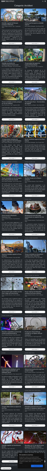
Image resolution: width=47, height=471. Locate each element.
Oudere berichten (6, 468)
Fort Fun (11, 429)
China (30, 199)
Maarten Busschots (8, 410)
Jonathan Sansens (31, 181)
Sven (5, 448)
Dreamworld (35, 237)
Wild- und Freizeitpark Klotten (16, 122)
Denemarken (8, 161)
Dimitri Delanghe (31, 26)
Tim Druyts (7, 105)
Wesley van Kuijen (31, 105)
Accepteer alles (37, 465)
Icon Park (31, 161)
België (30, 352)
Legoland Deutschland (37, 85)
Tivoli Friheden (14, 161)
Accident (3, 46)
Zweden (35, 46)
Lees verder (12, 43)
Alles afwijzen (25, 465)
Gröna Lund (31, 46)
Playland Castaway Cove (11, 237)
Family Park (8, 275)
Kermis (11, 46)
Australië (30, 237)
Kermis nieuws (16, 46)
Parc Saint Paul (36, 275)
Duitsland (8, 46)
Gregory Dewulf (8, 26)
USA (34, 161)
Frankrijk (12, 275)
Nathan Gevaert (31, 257)
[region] (31, 461)
